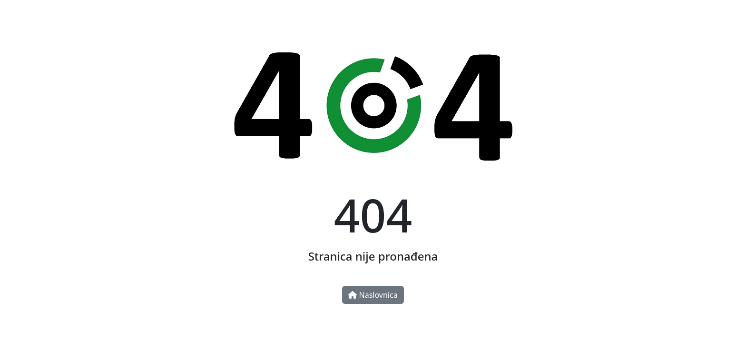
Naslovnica (372, 295)
